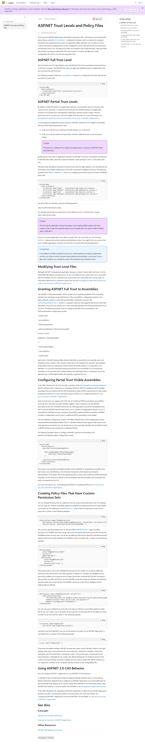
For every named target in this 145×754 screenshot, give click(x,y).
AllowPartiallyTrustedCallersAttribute (92, 385)
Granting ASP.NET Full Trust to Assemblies (130, 31)
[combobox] (13, 21)
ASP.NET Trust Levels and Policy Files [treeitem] (14, 26)
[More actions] (105, 18)
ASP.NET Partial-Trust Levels (129, 25)
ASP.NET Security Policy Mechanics (50, 715)
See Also (123, 47)
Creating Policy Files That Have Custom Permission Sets (130, 40)
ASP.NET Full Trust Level (128, 23)
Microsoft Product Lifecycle (58, 9)
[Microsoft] (3, 2)
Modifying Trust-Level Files (129, 28)
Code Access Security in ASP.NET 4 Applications (82, 118)
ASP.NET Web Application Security (50, 730)
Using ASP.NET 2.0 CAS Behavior (131, 44)
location (41, 240)
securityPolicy (59, 40)
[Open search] (136, 3)
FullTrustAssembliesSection (47, 303)
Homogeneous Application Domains (50, 118)
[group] (72, 522)
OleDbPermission (66, 508)
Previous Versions (50, 19)
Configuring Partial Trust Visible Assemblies (130, 36)
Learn (40, 19)
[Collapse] (25, 17)
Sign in (140, 3)
